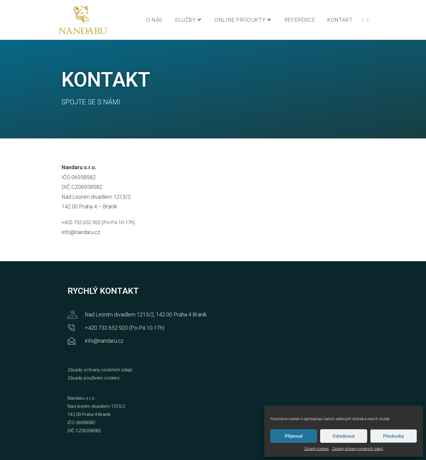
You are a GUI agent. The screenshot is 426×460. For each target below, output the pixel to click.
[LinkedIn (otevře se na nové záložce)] (368, 20)
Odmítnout (343, 436)
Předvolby (393, 436)
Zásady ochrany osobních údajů (357, 449)
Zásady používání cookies (94, 378)
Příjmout (294, 436)
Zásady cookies (316, 449)
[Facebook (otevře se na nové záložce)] (363, 20)
